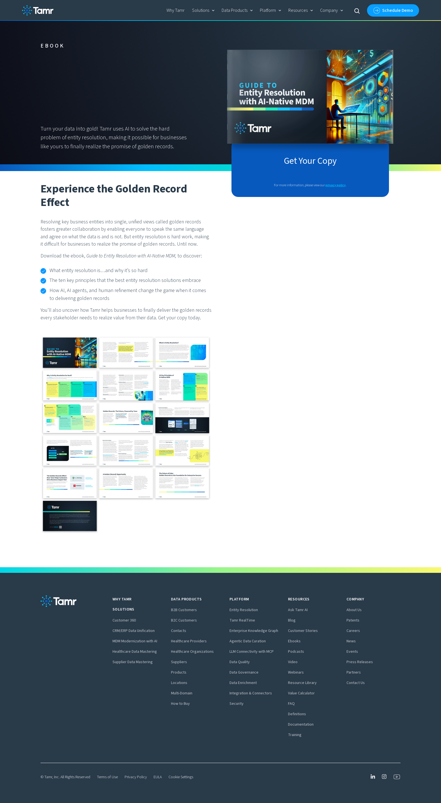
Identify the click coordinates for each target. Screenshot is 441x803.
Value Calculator (301, 693)
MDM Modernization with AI (134, 641)
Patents (352, 620)
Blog (292, 620)
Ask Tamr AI (298, 610)
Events (352, 651)
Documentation (301, 724)
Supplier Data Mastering (132, 662)
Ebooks (294, 641)
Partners (353, 672)
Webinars (296, 672)
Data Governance (244, 672)
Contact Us (355, 683)
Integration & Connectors (251, 693)
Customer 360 (124, 620)
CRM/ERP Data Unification (133, 631)
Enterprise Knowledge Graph (254, 631)
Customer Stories (303, 631)
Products (178, 672)
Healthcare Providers (189, 641)
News (351, 641)
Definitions (297, 714)
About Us (354, 610)
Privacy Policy (136, 777)
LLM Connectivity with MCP (252, 651)
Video (293, 662)
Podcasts (296, 651)
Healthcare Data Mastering (134, 651)
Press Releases (359, 662)
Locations (179, 683)
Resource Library (302, 683)
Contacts (178, 631)
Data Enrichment (243, 683)
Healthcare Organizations (192, 651)
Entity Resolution (244, 610)
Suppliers (179, 662)
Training (295, 735)
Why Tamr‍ (175, 10)
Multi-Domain (181, 693)
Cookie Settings (180, 777)
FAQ (291, 703)
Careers (353, 631)
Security (237, 703)
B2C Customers (184, 620)
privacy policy (335, 185)
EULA (158, 777)
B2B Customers (184, 610)
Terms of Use (107, 777)
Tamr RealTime (242, 620)
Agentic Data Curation (248, 641)
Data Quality (240, 662)
